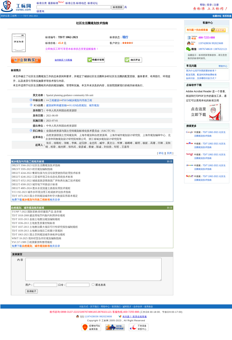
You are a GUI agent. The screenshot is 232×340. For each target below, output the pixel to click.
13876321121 (220, 49)
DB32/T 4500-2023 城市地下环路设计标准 (35, 184)
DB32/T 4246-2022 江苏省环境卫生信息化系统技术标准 (42, 176)
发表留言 (17, 254)
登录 (209, 4)
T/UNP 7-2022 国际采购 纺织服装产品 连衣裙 (37, 211)
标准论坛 (93, 3)
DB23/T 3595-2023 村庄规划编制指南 (32, 169)
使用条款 (148, 311)
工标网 (13, 16)
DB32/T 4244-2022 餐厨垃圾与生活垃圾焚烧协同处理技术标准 (46, 173)
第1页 (169, 161)
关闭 (169, 153)
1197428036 (204, 43)
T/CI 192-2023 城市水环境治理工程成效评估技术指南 (41, 192)
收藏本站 (217, 16)
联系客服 (227, 16)
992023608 (217, 43)
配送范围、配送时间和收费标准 (201, 74)
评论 (161, 153)
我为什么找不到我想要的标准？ (201, 70)
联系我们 (116, 311)
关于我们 (94, 311)
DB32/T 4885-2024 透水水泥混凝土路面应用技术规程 (41, 188)
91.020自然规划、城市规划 (84, 105)
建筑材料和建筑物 (56, 105)
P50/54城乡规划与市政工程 (77, 100)
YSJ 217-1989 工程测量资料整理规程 (32, 242)
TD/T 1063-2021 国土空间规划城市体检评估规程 (38, 234)
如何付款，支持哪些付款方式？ (201, 78)
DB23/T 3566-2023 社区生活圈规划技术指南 (36, 165)
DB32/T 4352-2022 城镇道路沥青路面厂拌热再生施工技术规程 (46, 180)
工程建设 (54, 100)
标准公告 (70, 3)
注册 (216, 4)
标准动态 (81, 3)
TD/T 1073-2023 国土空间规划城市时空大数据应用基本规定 (45, 196)
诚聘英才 (127, 311)
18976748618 (205, 49)
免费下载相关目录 (36, 199)
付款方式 (83, 311)
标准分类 (42, 3)
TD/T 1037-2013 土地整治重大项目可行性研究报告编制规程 (45, 227)
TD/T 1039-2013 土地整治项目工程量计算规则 (37, 230)
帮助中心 (223, 66)
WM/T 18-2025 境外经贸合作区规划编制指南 (36, 238)
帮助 (202, 4)
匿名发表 (99, 289)
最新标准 (53, 3)
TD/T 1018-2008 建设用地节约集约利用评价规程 (38, 215)
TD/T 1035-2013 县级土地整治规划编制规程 (36, 219)
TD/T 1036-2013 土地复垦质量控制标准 (33, 223)
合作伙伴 (137, 311)
